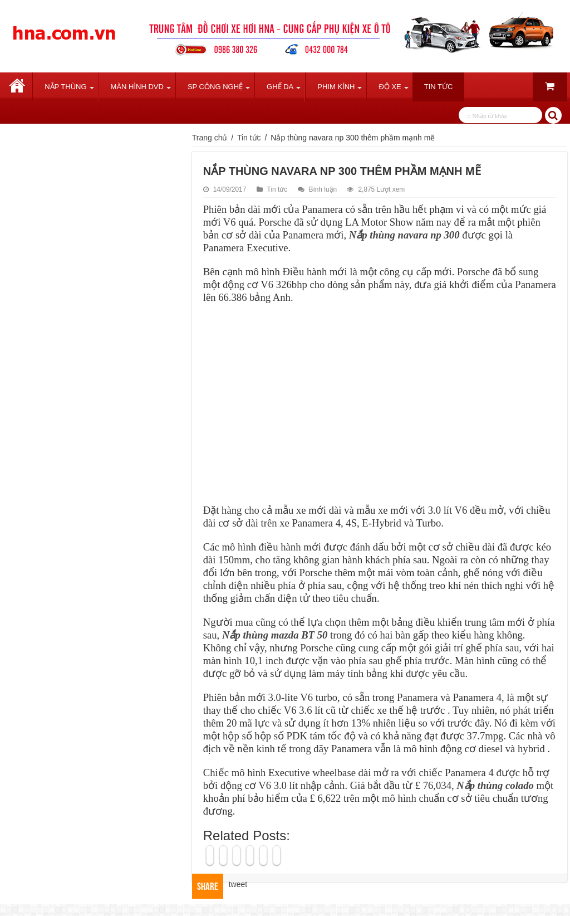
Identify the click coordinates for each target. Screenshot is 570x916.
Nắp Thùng (65, 86)
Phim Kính (336, 86)
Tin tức (438, 86)
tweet (238, 884)
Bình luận (323, 189)
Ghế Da (280, 86)
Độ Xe (390, 86)
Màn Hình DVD (137, 86)
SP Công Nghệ (215, 86)
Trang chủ (17, 86)
